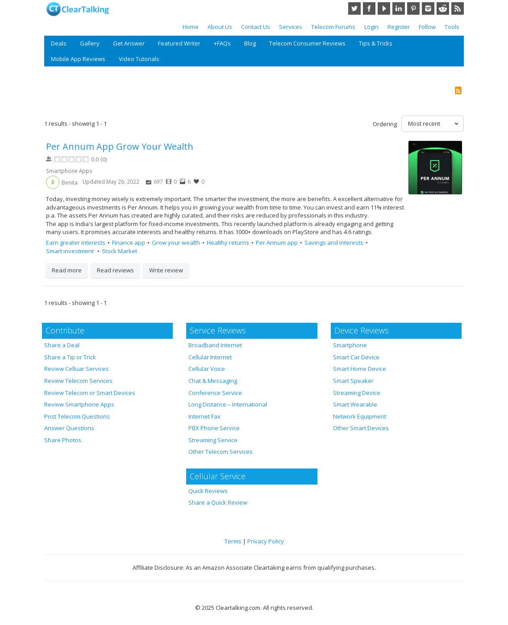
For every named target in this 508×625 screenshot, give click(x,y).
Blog (250, 43)
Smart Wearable (355, 404)
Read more (67, 270)
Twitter (354, 8)
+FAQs (222, 43)
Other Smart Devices (361, 428)
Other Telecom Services (220, 452)
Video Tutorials (139, 59)
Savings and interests (333, 242)
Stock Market (119, 251)
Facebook (369, 8)
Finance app (128, 242)
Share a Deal (61, 345)
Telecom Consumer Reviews (307, 43)
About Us (220, 27)
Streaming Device (356, 393)
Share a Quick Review (217, 502)
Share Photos (62, 440)
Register (398, 27)
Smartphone (350, 345)
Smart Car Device (356, 357)
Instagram (428, 8)
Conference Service (215, 393)
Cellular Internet (210, 357)
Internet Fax (204, 416)
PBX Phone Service (214, 428)
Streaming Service (212, 440)
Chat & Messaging (212, 381)
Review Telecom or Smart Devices (89, 393)
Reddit (443, 8)
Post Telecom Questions (77, 416)
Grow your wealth (176, 242)
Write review (166, 270)
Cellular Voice (206, 369)
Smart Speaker (353, 381)
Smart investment (70, 251)
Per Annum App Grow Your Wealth (119, 146)
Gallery (90, 43)
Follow (427, 27)
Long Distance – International (227, 404)
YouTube (384, 8)
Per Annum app (277, 242)
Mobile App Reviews (78, 59)
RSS (457, 8)
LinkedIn (398, 8)
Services (290, 27)
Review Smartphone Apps (79, 404)
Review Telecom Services (78, 381)
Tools (452, 27)
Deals (59, 43)
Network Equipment (359, 416)
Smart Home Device (359, 369)
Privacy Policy (265, 541)
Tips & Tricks (375, 43)
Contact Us (255, 27)
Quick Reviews (208, 491)
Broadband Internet (215, 345)
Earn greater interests (75, 242)
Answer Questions (69, 428)
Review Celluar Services (76, 369)
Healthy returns (228, 242)
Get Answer (129, 43)
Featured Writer (179, 43)
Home (191, 27)
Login (371, 27)
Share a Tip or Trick (70, 357)
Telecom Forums (333, 27)
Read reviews (115, 270)
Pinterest (413, 8)
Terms (233, 541)
